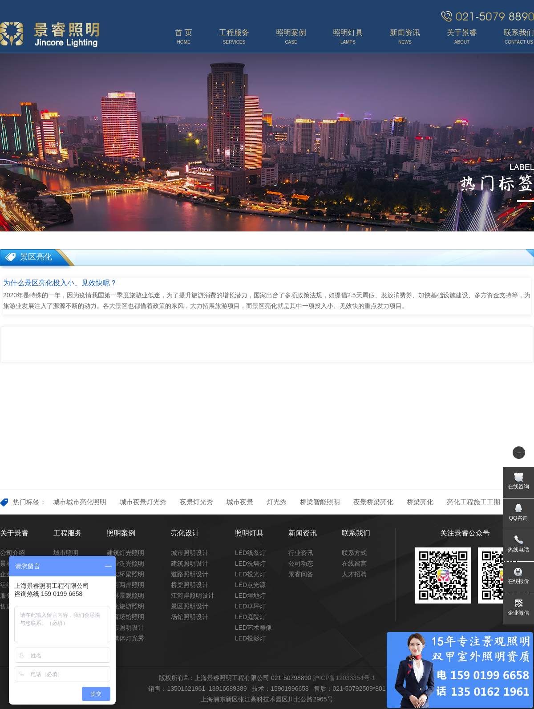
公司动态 (300, 563)
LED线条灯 (250, 552)
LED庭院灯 (250, 616)
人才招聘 (354, 574)
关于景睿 (14, 533)
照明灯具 (249, 533)
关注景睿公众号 (465, 533)
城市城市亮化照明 (79, 502)
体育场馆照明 (125, 616)
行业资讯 (300, 552)
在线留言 (354, 563)
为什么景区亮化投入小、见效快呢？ (60, 283)
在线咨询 (518, 486)
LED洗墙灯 (250, 563)
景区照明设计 (189, 606)
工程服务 (67, 533)
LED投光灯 (250, 574)
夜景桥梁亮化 (373, 502)
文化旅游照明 (125, 606)
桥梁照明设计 (189, 584)
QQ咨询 (518, 518)
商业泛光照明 (125, 563)
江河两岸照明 (125, 584)
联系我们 (356, 533)
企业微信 (518, 613)
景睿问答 (300, 574)
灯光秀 (277, 502)
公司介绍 (12, 552)
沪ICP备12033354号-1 (344, 677)
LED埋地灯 (250, 595)
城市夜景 (240, 502)
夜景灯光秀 (196, 502)
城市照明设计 (125, 627)
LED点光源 (250, 584)
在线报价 (518, 581)
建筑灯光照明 (125, 552)
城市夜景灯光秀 (143, 502)
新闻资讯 (302, 533)
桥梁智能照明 (320, 502)
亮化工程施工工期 (473, 502)
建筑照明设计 (189, 563)
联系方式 (354, 552)
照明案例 (121, 533)
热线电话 (518, 550)
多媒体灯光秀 (125, 638)
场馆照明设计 (189, 616)
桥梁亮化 (420, 502)
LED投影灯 (250, 638)
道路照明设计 (189, 574)
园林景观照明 (125, 595)
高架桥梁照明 (125, 574)
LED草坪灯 (250, 606)
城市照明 (65, 552)
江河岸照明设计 (192, 595)
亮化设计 (185, 533)
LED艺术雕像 (253, 627)
